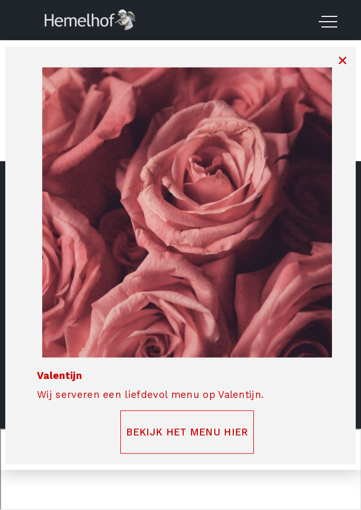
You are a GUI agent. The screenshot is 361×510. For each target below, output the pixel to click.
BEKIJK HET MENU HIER (187, 432)
